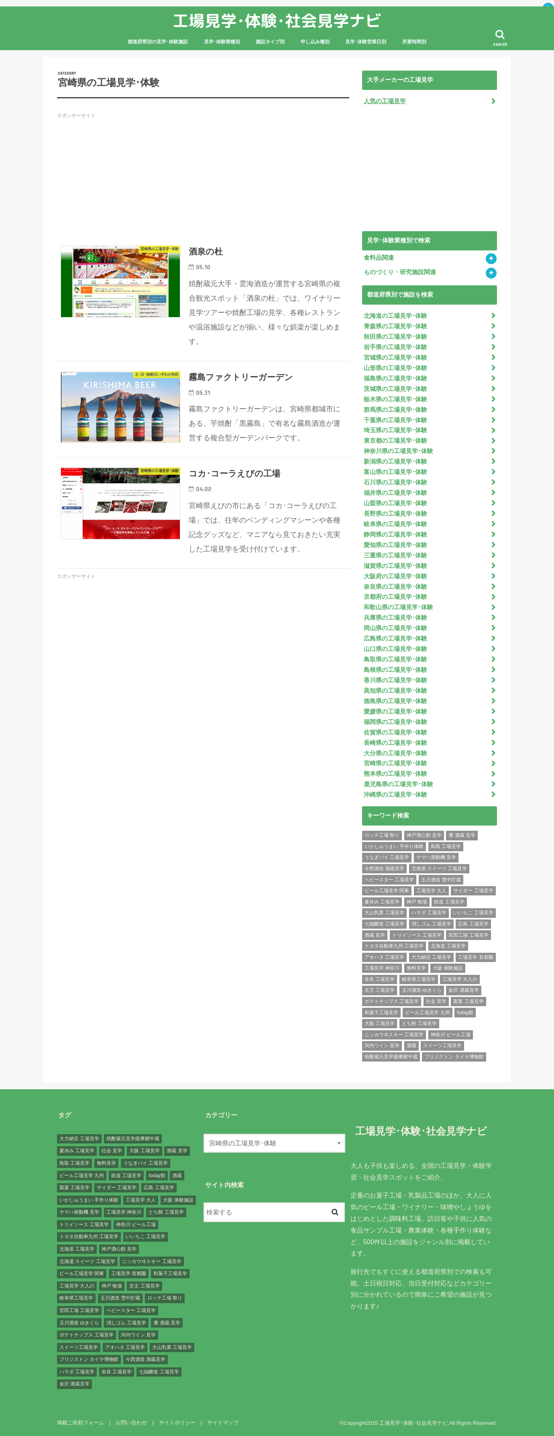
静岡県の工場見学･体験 (395, 534)
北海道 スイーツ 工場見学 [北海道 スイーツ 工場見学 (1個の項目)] (439, 868)
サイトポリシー (177, 1423)
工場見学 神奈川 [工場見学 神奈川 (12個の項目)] (382, 968)
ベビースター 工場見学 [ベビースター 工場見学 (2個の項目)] (389, 880)
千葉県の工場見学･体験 (395, 420)
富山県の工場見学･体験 (395, 472)
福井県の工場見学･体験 (395, 493)
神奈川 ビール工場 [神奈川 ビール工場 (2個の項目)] (450, 1034)
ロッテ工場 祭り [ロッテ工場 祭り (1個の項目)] (382, 835)
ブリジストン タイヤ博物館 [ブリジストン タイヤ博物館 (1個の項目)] (453, 1057)
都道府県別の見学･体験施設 (158, 42)
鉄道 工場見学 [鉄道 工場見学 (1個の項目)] (449, 902)
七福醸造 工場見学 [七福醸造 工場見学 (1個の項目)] (384, 924)
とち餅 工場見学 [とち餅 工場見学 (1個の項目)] (419, 1023)
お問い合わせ (131, 1423)
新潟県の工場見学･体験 (395, 461)
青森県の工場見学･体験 (395, 326)
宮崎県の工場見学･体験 (395, 763)
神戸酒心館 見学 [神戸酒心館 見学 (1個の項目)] (424, 835)
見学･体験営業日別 (365, 42)
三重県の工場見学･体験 (395, 555)
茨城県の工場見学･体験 (395, 389)
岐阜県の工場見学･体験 (395, 524)
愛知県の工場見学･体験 (395, 545)
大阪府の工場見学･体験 (395, 576)
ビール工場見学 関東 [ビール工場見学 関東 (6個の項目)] (387, 890)
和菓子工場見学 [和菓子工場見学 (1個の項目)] (381, 1012)
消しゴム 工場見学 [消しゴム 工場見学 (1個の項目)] (431, 924)
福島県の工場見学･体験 (395, 378)
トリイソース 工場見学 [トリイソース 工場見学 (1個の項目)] (417, 935)
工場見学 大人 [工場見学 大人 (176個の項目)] (431, 890)
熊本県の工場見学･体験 (395, 774)
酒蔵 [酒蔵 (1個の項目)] (411, 1045)
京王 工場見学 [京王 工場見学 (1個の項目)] (380, 990)
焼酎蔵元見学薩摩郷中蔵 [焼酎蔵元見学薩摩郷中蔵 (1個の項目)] (391, 1057)
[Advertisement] (203, 179)
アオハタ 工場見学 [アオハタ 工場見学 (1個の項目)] (384, 957)
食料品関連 (379, 257)
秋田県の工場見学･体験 (395, 337)
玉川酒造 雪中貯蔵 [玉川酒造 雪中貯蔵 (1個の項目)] (441, 880)
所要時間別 (414, 42)
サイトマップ (222, 1423)
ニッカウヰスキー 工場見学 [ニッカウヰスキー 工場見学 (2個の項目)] (394, 1034)
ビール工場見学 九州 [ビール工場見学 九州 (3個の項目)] (427, 1012)
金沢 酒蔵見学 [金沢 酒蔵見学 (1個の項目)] (463, 990)
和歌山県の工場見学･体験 (398, 607)
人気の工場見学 (385, 101)
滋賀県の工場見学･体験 (395, 566)
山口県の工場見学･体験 (395, 649)
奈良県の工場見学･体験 (395, 587)
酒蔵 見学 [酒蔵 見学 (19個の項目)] (375, 935)
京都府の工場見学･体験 (395, 597)
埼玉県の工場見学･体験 (395, 430)
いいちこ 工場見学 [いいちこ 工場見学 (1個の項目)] (473, 912)
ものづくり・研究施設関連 (400, 272)
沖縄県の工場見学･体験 (395, 794)
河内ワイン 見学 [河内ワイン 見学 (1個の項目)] (382, 1045)
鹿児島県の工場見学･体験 (398, 784)
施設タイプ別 (270, 42)
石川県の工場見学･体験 (395, 482)
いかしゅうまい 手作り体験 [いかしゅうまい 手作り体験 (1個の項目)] (394, 846)
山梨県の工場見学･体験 (395, 503)
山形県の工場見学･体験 (395, 368)
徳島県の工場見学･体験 (395, 701)
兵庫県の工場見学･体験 (395, 617)
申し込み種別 (315, 42)
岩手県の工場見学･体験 (395, 347)
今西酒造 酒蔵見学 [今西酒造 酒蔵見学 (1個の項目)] (384, 868)
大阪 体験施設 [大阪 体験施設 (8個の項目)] (448, 968)
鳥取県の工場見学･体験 (395, 659)
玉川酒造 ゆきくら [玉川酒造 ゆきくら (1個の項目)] (422, 990)
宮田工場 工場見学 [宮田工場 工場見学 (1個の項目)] (468, 935)
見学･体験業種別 (222, 42)
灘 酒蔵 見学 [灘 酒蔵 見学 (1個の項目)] (461, 835)
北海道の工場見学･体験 (395, 316)
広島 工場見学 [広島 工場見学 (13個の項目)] (473, 924)
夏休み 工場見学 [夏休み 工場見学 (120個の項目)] (382, 902)
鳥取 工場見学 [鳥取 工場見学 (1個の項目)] (446, 846)
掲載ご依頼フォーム (80, 1423)
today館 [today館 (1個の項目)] (465, 1012)
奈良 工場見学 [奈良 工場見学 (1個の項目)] (380, 979)
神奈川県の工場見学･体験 (398, 451)
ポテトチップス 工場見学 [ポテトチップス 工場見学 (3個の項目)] (392, 1001)
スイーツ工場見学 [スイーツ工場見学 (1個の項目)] (442, 1045)
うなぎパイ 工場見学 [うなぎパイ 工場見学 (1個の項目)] (387, 857)
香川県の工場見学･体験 (395, 680)
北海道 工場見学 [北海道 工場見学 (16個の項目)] (448, 946)
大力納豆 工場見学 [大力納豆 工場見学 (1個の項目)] (431, 957)
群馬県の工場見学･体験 (395, 410)
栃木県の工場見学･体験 (395, 399)
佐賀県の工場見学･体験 (395, 732)
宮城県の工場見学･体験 (395, 357)
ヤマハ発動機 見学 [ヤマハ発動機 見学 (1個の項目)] (436, 857)
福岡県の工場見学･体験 (395, 722)
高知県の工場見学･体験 (395, 690)
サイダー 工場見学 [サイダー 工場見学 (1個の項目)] (473, 890)
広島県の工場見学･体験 (395, 638)
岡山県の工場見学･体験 (395, 628)
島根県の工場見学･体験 (395, 670)
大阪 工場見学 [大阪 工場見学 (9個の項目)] (380, 1023)
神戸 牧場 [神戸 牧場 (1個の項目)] (417, 902)
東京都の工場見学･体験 (395, 440)
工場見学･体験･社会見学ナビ (277, 20)
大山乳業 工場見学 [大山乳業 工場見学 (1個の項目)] (384, 912)
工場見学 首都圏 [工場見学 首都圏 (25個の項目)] (475, 957)
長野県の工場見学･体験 (395, 514)
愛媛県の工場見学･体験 (395, 711)
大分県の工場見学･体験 (395, 753)
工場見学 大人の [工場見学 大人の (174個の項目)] (459, 979)
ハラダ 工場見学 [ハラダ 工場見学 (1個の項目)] (428, 912)
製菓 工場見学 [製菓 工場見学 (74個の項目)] (468, 1001)
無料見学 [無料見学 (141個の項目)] (416, 968)
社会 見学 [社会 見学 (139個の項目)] (436, 1001)
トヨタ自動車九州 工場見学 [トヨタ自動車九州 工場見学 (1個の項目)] (394, 946)
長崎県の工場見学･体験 (395, 743)
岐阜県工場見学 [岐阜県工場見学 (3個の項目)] (419, 979)
